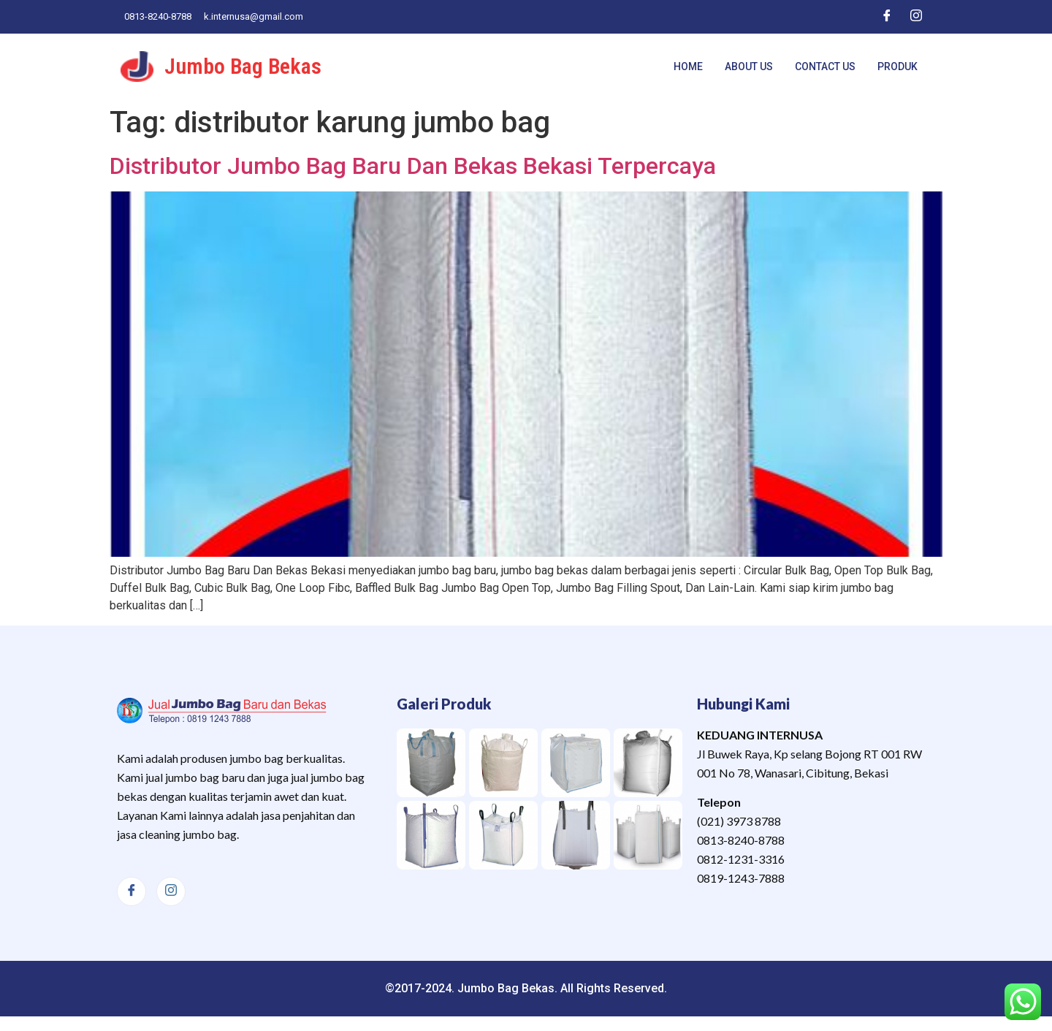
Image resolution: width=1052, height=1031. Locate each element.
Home (688, 66)
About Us (749, 66)
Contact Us (825, 66)
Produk (897, 66)
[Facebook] (887, 17)
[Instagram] (916, 17)
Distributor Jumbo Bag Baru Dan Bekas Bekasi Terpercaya (413, 166)
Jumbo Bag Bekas (242, 66)
